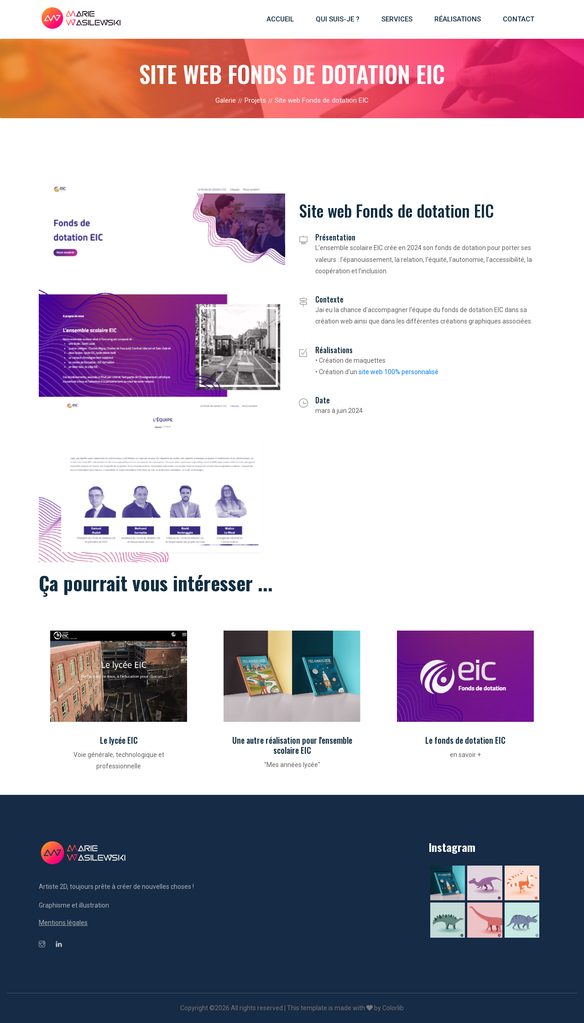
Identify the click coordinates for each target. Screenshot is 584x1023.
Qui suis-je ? (338, 19)
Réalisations (457, 19)
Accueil (280, 19)
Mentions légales (63, 922)
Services (396, 19)
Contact (518, 19)
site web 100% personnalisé (398, 372)
